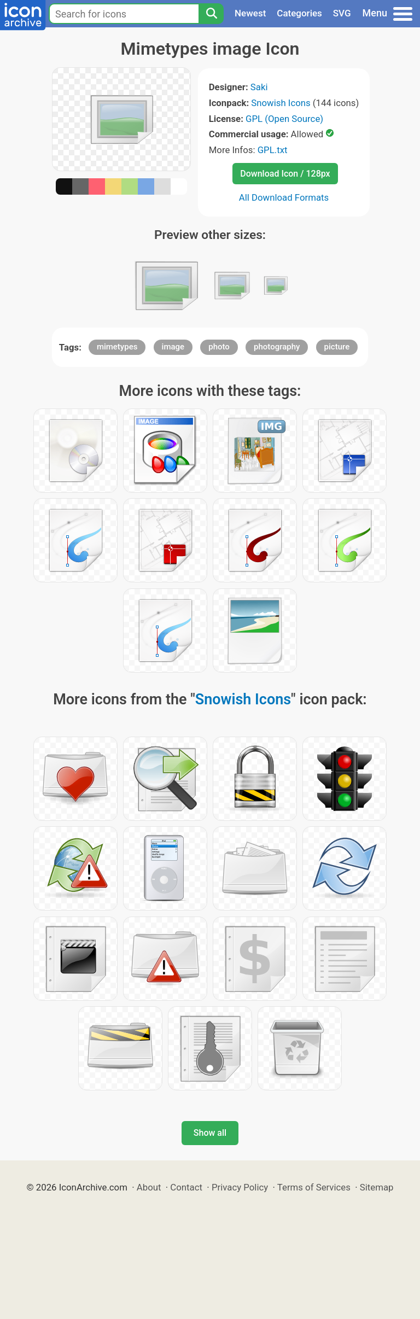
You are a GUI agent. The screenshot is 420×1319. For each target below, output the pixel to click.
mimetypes (117, 347)
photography (277, 347)
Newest (250, 13)
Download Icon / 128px (285, 173)
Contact (186, 1187)
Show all (210, 1133)
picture (337, 347)
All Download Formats (284, 197)
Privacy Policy (240, 1187)
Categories (299, 13)
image (173, 347)
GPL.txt (273, 149)
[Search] (211, 13)
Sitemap (377, 1187)
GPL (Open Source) (284, 118)
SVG (342, 13)
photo (219, 347)
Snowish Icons (280, 102)
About (149, 1187)
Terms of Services (314, 1187)
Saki (259, 86)
